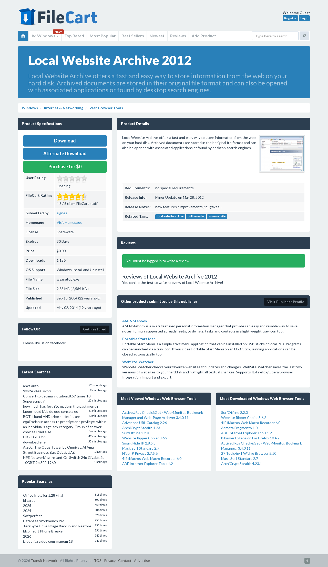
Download (65, 140)
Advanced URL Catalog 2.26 (144, 422)
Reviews (178, 35)
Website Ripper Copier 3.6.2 (144, 438)
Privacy (110, 560)
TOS (97, 560)
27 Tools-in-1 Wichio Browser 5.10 (248, 453)
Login (304, 18)
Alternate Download (65, 153)
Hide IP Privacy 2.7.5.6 (140, 453)
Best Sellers (132, 35)
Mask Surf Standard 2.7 (140, 448)
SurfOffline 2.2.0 (135, 433)
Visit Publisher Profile (285, 301)
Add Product (204, 35)
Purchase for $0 (64, 166)
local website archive (170, 216)
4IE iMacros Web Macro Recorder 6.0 (151, 458)
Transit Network (44, 560)
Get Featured (94, 329)
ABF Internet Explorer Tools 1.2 (147, 463)
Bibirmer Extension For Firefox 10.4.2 (250, 438)
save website (217, 216)
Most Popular (103, 35)
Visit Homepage (69, 222)
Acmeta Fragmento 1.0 (239, 428)
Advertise (142, 560)
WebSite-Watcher (137, 362)
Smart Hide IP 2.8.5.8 (139, 443)
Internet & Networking (63, 108)
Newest (157, 35)
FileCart (59, 19)
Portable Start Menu (140, 339)
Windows (45, 35)
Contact (124, 560)
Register (290, 18)
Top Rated (74, 35)
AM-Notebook (134, 321)
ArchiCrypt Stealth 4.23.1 (142, 428)
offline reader (196, 216)
